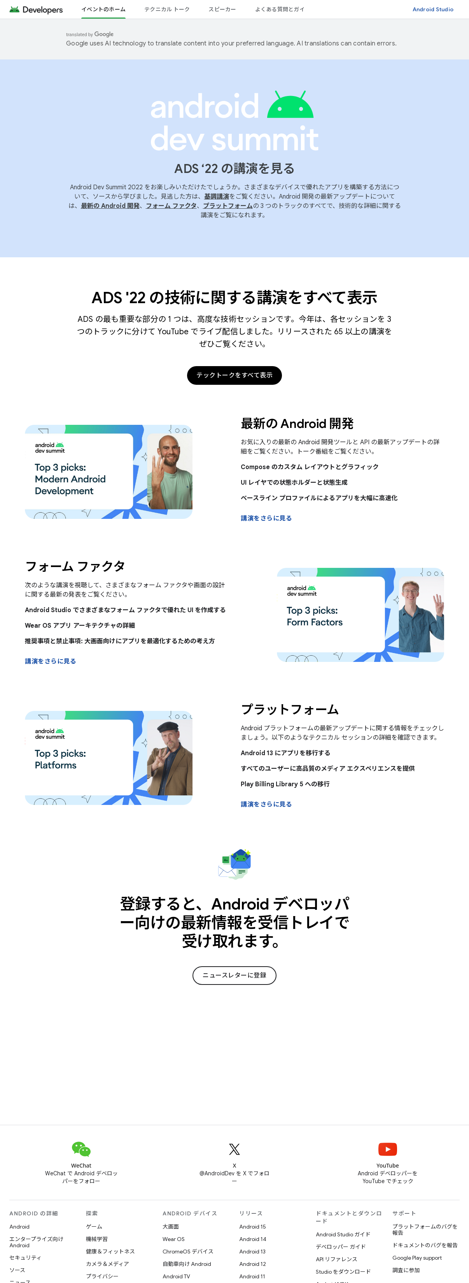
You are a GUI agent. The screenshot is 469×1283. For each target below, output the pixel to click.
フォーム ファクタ (171, 206)
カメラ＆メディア (107, 1263)
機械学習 (97, 1239)
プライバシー (102, 1276)
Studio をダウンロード (343, 1271)
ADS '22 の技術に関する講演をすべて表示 (234, 297)
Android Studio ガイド (343, 1234)
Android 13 (252, 1251)
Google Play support (417, 1257)
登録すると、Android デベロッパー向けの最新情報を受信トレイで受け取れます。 (234, 923)
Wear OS (174, 1239)
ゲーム (94, 1226)
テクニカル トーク (167, 9)
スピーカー (222, 9)
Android (19, 1226)
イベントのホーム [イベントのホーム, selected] (103, 9)
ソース (17, 1270)
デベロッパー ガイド (341, 1246)
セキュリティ (25, 1257)
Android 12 (252, 1263)
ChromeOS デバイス (188, 1251)
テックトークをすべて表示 (234, 375)
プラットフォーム (228, 206)
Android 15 (252, 1226)
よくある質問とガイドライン (291, 9)
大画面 (171, 1226)
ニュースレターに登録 (234, 975)
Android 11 (252, 1276)
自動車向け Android (187, 1263)
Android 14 (252, 1239)
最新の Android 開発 (110, 206)
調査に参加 (406, 1270)
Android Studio (433, 9)
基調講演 (216, 197)
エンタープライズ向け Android (36, 1242)
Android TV (176, 1276)
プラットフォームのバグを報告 (425, 1229)
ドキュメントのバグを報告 (425, 1245)
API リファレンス (336, 1259)
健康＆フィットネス (110, 1251)
